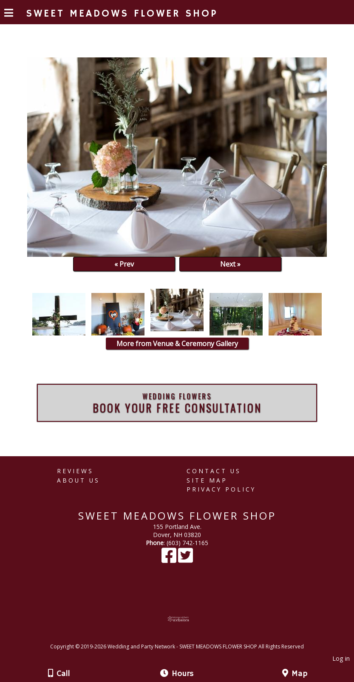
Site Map (207, 480)
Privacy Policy (221, 489)
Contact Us (214, 471)
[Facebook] (169, 559)
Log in (341, 658)
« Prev (124, 264)
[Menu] (8, 14)
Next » (230, 264)
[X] (185, 559)
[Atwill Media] (184, 637)
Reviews (75, 471)
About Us (78, 480)
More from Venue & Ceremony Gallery (177, 343)
